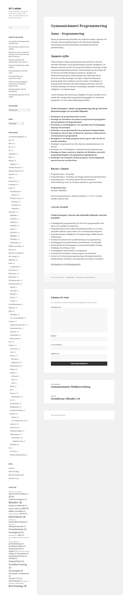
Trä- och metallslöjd (16, 318)
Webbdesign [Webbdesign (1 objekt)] (12, 583)
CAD (11, 352)
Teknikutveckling (16, 431)
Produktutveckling (16, 410)
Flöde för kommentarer (16, 475)
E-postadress (57, 345)
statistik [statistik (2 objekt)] (13, 558)
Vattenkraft (15, 205)
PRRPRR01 (13, 236)
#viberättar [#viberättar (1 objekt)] (12, 491)
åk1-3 (10, 140)
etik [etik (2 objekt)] (11, 509)
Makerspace (13, 273)
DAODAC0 (13, 222)
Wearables (13, 445)
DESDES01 (13, 226)
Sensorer (13, 424)
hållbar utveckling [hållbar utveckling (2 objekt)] (17, 511)
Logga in (11, 468)
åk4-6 (10, 144)
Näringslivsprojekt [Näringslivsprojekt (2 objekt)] (17, 526)
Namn (54, 336)
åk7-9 (10, 147)
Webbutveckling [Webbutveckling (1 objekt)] (20, 583)
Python (12, 297)
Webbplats (55, 354)
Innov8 (12, 229)
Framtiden (12, 185)
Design (12, 369)
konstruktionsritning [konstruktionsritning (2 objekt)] (18, 522)
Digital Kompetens (15, 171)
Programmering (14, 284)
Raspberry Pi (15, 362)
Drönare (12, 373)
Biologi (11, 161)
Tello (13, 383)
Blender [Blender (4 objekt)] (15, 502)
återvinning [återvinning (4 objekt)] (18, 586)
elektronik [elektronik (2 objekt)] (22, 505)
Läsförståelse (14, 335)
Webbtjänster (15, 397)
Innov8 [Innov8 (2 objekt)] (23, 513)
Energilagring (14, 191)
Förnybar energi (15, 198)
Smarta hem (14, 427)
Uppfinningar (14, 434)
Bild (10, 157)
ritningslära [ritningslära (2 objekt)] (23, 553)
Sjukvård (12, 308)
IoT (11, 400)
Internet (12, 393)
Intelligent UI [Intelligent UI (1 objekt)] (12, 519)
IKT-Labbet (15, 8)
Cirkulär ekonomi (14, 167)
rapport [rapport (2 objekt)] (13, 551)
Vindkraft (14, 209)
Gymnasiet (12, 212)
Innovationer (15, 438)
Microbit (13, 294)
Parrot (13, 380)
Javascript (13, 291)
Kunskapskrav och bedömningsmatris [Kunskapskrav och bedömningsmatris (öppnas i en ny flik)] (66, 264)
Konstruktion (14, 403)
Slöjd (10, 311)
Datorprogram (15, 366)
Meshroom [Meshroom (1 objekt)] (12, 524)
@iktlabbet (70, 277)
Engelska (12, 174)
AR (9, 150)
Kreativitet (12, 270)
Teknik (11, 345)
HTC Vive (13, 451)
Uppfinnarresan (18, 441)
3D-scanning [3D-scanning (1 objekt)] (18, 491)
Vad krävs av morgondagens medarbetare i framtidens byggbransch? (18, 84)
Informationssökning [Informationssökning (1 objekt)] (14, 513)
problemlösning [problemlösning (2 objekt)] (16, 544)
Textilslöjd (13, 315)
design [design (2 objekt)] (12, 505)
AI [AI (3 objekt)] (11, 496)
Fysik (10, 188)
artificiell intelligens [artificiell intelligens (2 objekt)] (18, 499)
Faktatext (13, 332)
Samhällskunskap (14, 304)
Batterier (14, 195)
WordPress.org (13, 478)
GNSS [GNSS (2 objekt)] (17, 509)
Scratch (12, 301)
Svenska (11, 321)
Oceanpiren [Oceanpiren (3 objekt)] (16, 532)
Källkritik (12, 260)
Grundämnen (14, 267)
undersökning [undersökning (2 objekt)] (15, 581)
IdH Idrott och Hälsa (15, 253)
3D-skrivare (14, 349)
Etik (10, 178)
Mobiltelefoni (14, 407)
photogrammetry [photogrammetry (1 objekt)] (13, 535)
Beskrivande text (15, 328)
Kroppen (13, 164)
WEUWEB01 (14, 243)
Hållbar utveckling (15, 246)
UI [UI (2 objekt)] (20, 578)
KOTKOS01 (13, 232)
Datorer (12, 356)
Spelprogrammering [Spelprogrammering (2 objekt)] (18, 556)
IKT (11, 390)
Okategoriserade (14, 280)
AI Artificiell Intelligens (16, 137)
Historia (11, 250)
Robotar (12, 414)
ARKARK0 (13, 215)
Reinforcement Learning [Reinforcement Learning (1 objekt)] (24, 551)
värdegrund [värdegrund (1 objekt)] (25, 581)
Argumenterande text (17, 325)
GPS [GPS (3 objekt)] (25, 508)
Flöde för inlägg (14, 471)
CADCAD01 (13, 219)
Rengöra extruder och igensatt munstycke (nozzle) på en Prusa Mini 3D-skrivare (19, 54)
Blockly (12, 287)
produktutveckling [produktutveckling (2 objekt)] (17, 546)
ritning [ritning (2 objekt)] (13, 553)
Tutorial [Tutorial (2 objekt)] (13, 578)
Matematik (12, 277)
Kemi (10, 263)
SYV (10, 342)
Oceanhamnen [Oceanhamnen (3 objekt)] (17, 529)
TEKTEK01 (13, 239)
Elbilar (12, 386)
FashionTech (13, 181)
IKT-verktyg (13, 256)
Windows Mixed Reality (17, 455)
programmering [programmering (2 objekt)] (16, 549)
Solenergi (14, 202)
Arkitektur (12, 154)
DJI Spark (14, 376)
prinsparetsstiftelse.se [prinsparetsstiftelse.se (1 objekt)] (14, 541)
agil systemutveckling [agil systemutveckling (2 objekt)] (18, 494)
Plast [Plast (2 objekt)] (21, 535)
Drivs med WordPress (58, 415)
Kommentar (56, 307)
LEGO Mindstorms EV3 (18, 421)
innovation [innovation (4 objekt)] (17, 516)
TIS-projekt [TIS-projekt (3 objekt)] (16, 570)
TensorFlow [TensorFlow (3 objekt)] (16, 561)
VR (9, 448)
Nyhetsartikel (14, 338)
